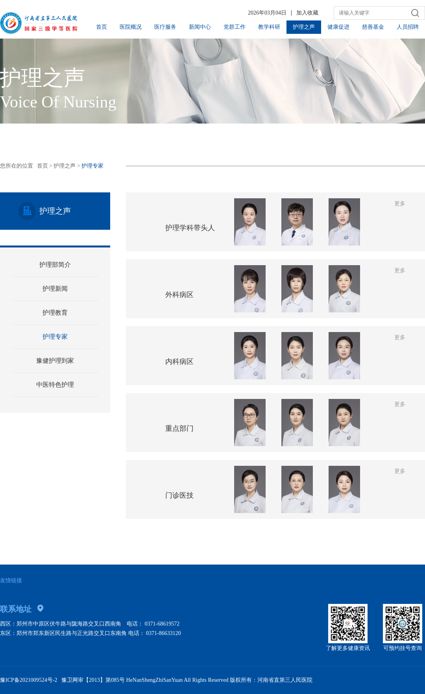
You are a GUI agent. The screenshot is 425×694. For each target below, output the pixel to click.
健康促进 (338, 27)
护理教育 (55, 312)
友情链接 (11, 580)
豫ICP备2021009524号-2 (28, 680)
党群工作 (235, 27)
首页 (101, 27)
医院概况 (131, 27)
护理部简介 (55, 264)
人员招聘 (408, 27)
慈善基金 (373, 27)
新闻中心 (200, 27)
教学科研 (269, 27)
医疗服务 (165, 27)
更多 (399, 204)
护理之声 (304, 27)
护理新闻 (55, 288)
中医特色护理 (55, 384)
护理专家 (55, 336)
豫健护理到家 (55, 360)
